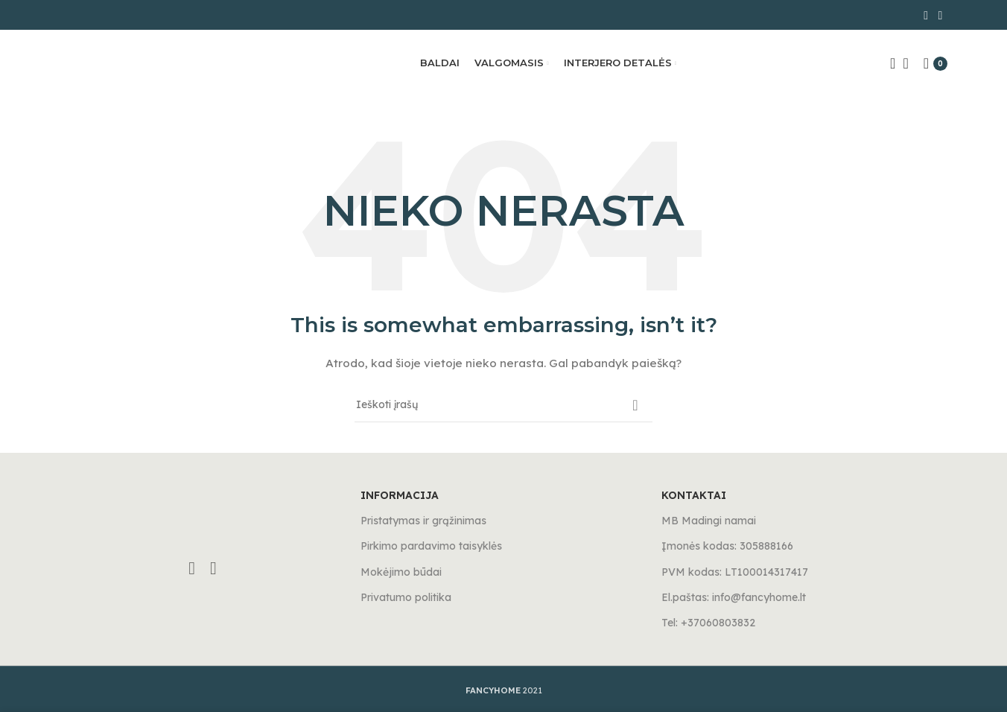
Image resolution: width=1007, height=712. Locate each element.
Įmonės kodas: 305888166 (727, 546)
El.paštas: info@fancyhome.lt (733, 597)
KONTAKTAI (693, 495)
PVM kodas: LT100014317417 (734, 572)
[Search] (887, 63)
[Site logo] (134, 62)
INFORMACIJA (399, 495)
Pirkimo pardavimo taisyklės (431, 546)
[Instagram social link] (940, 15)
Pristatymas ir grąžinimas (423, 520)
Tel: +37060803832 (708, 622)
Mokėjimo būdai (401, 572)
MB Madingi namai (708, 520)
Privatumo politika (405, 597)
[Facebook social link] (926, 15)
